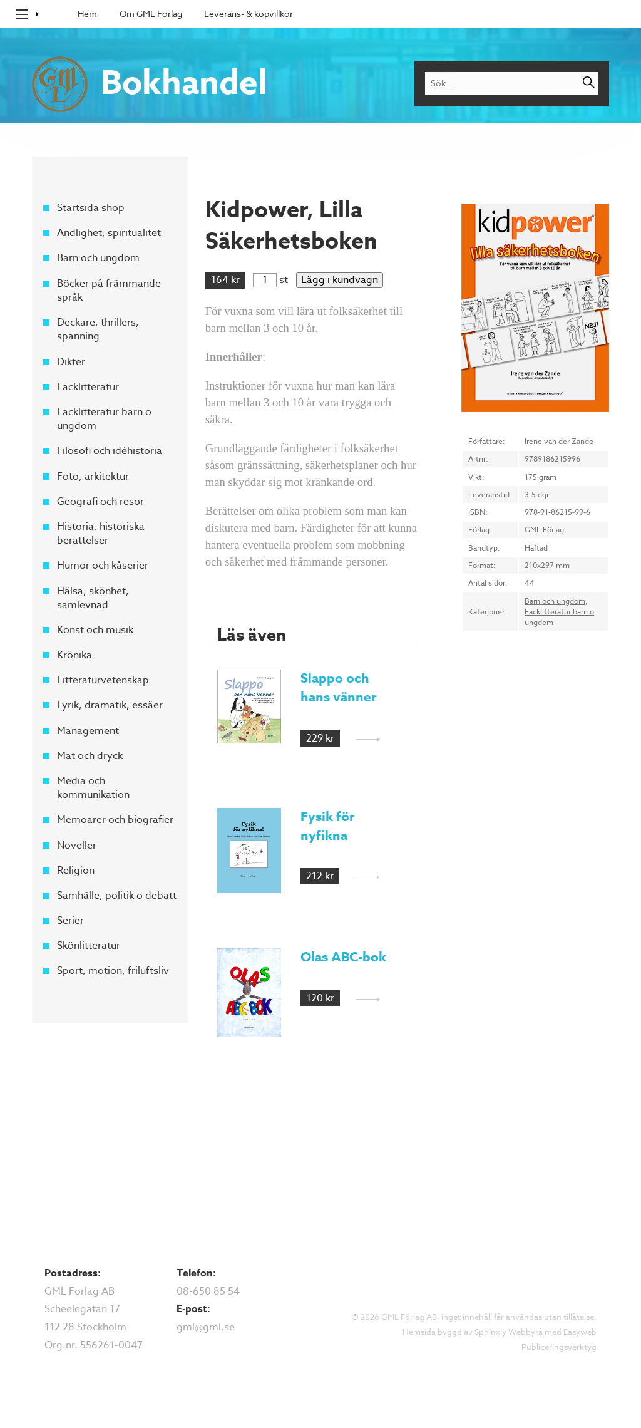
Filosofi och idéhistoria (109, 450)
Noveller (76, 844)
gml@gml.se (206, 1327)
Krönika (74, 655)
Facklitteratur (88, 387)
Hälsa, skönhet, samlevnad (93, 597)
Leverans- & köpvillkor (248, 13)
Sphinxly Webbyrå (508, 1331)
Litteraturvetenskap (103, 680)
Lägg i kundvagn (339, 279)
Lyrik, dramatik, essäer (110, 705)
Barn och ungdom (98, 258)
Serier (70, 920)
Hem (87, 13)
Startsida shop (91, 207)
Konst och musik (95, 630)
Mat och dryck (90, 755)
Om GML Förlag (151, 13)
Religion (76, 870)
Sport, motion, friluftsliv (113, 970)
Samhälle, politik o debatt (117, 895)
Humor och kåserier (102, 565)
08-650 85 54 (208, 1291)
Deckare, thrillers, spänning (98, 329)
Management (88, 730)
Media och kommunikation (93, 787)
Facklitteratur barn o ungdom (104, 419)
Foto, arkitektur (93, 476)
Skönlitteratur (88, 945)
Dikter (71, 361)
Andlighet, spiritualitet (109, 233)
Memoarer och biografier (115, 819)
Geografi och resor (100, 501)
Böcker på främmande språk (109, 290)
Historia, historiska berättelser (101, 533)
